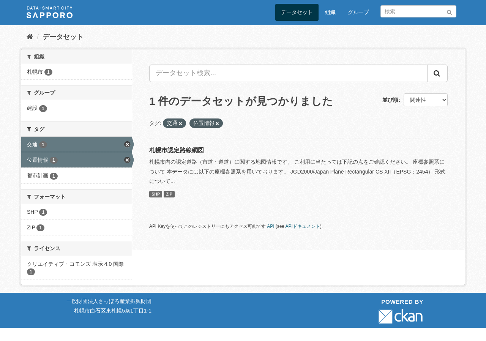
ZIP (169, 194)
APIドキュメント (303, 226)
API (270, 226)
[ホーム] (30, 37)
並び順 (390, 100)
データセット (297, 12)
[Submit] (449, 11)
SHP (155, 194)
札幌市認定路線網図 (176, 150)
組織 (330, 12)
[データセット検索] (418, 11)
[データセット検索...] (288, 73)
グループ (358, 12)
